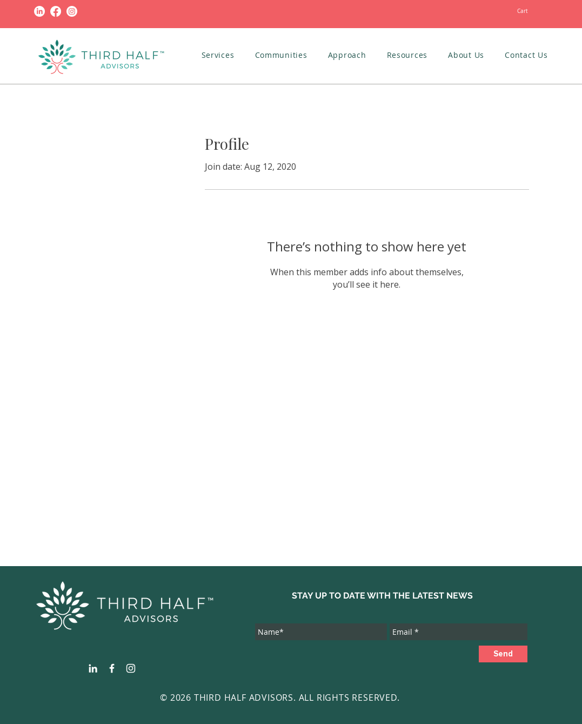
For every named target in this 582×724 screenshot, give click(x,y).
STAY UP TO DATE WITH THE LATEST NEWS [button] (382, 595)
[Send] (503, 654)
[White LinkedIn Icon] (93, 668)
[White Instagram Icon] (131, 668)
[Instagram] (71, 11)
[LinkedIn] (39, 11)
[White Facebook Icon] (112, 668)
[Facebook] (55, 11)
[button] (218, 54)
